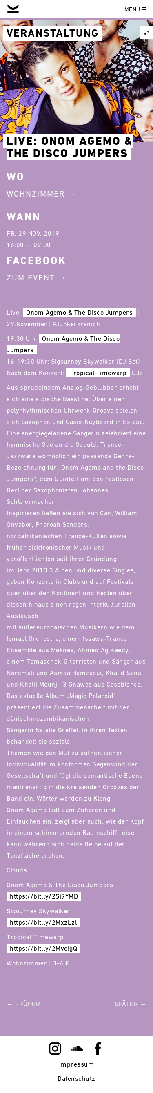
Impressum (76, 1064)
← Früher (23, 1003)
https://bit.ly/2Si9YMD (44, 896)
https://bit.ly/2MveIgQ (43, 948)
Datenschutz (76, 1078)
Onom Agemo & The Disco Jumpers (79, 312)
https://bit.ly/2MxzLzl (43, 922)
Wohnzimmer (36, 193)
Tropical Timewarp (98, 372)
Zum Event (31, 277)
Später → (130, 1003)
